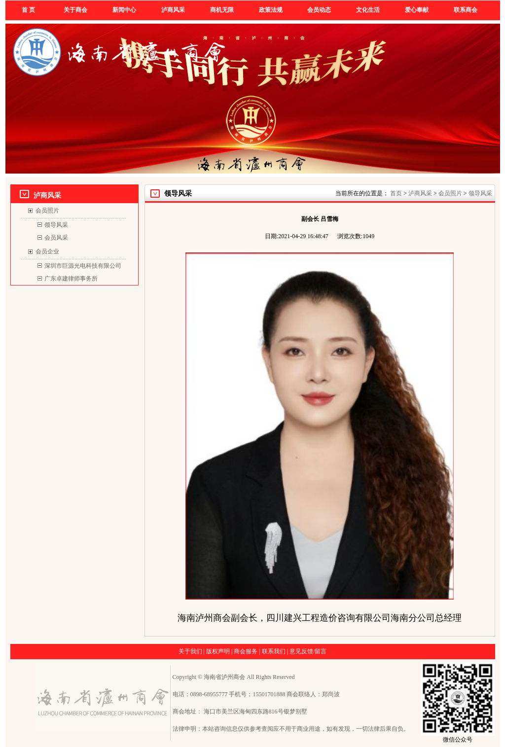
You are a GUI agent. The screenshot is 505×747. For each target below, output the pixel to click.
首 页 (28, 9)
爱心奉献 (417, 9)
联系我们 (274, 651)
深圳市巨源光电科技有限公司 (82, 265)
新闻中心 (124, 9)
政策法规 (271, 9)
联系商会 (465, 9)
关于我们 (190, 651)
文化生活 (368, 9)
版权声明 (218, 651)
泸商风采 (173, 9)
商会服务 (245, 651)
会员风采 (56, 237)
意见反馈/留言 (307, 651)
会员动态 (319, 9)
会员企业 (47, 251)
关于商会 (75, 9)
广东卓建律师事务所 (71, 278)
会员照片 (47, 210)
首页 (396, 193)
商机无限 (222, 9)
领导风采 (56, 224)
